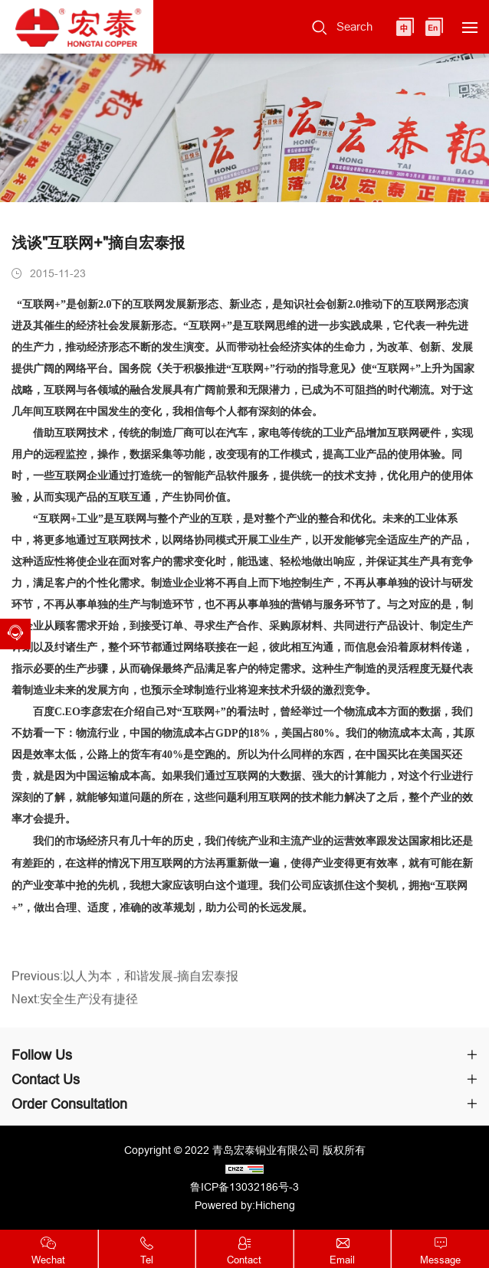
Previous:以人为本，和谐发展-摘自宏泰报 (124, 986)
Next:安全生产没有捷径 (74, 1009)
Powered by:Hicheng (245, 1205)
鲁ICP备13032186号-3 (244, 1186)
